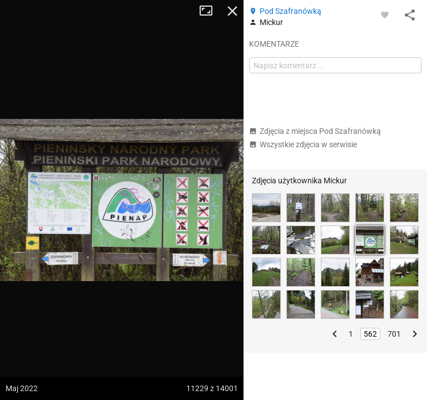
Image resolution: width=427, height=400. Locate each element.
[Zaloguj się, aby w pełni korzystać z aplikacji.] (385, 14)
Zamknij (232, 11)
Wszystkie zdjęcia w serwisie (303, 144)
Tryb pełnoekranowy (210, 11)
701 (394, 333)
